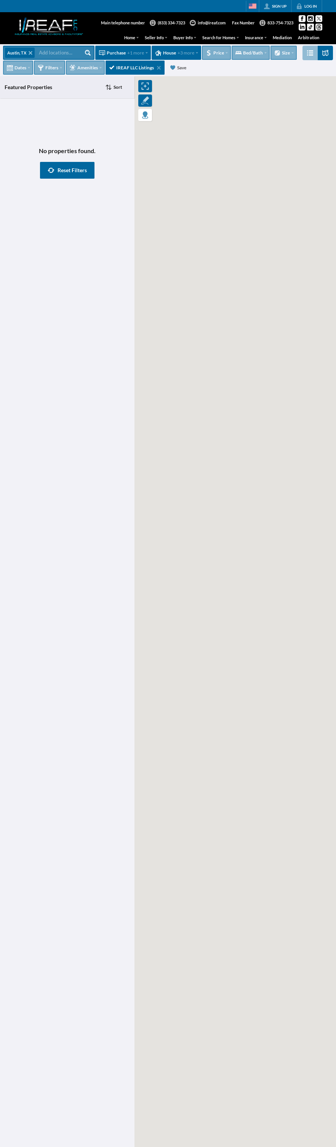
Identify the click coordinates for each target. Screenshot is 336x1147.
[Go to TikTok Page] (310, 27)
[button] (67, 170)
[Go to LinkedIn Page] (302, 27)
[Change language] (252, 6)
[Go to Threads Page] (318, 27)
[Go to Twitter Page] (318, 18)
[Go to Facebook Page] (302, 18)
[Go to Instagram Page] (310, 18)
